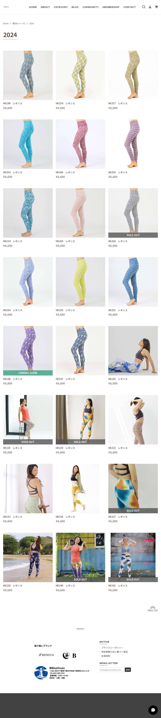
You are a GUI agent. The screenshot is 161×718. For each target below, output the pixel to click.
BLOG (75, 7)
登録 (128, 669)
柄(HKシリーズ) (18, 23)
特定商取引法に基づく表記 (114, 651)
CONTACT (129, 7)
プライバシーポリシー (112, 647)
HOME (33, 7)
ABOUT (45, 7)
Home (5, 23)
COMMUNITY (91, 7)
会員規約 (105, 655)
